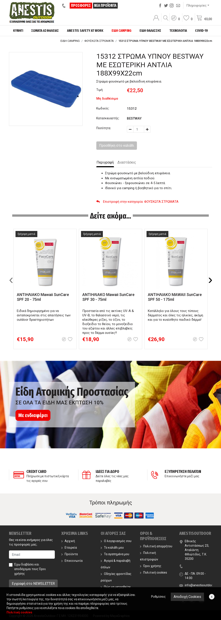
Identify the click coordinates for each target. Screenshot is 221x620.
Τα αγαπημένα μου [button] (115, 554)
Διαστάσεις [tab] (126, 162)
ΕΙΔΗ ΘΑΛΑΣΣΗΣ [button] (150, 30)
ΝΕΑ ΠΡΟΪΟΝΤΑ (105, 5)
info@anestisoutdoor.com (203, 585)
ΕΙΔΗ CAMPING (70, 40)
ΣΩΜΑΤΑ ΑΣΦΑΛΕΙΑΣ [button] (45, 30)
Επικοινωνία (72, 560)
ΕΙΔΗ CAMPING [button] (121, 30)
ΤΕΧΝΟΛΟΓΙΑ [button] (178, 30)
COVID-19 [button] (201, 30)
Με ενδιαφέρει (33, 415)
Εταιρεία (69, 547)
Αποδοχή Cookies (187, 597)
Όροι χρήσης (150, 566)
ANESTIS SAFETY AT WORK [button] (85, 30)
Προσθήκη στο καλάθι (116, 145)
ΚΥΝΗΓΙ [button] (18, 30)
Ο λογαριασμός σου (116, 541)
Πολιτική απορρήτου (156, 546)
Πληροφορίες (196, 5)
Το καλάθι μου (112, 547)
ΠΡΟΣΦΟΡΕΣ (81, 5)
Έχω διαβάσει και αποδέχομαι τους (30, 569)
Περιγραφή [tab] (105, 162)
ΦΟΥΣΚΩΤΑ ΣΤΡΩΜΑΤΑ (99, 40)
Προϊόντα (69, 554)
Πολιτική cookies (153, 572)
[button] (175, 21)
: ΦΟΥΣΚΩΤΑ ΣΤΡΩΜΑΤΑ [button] (137, 202)
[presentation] (11, 279)
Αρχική (68, 541)
